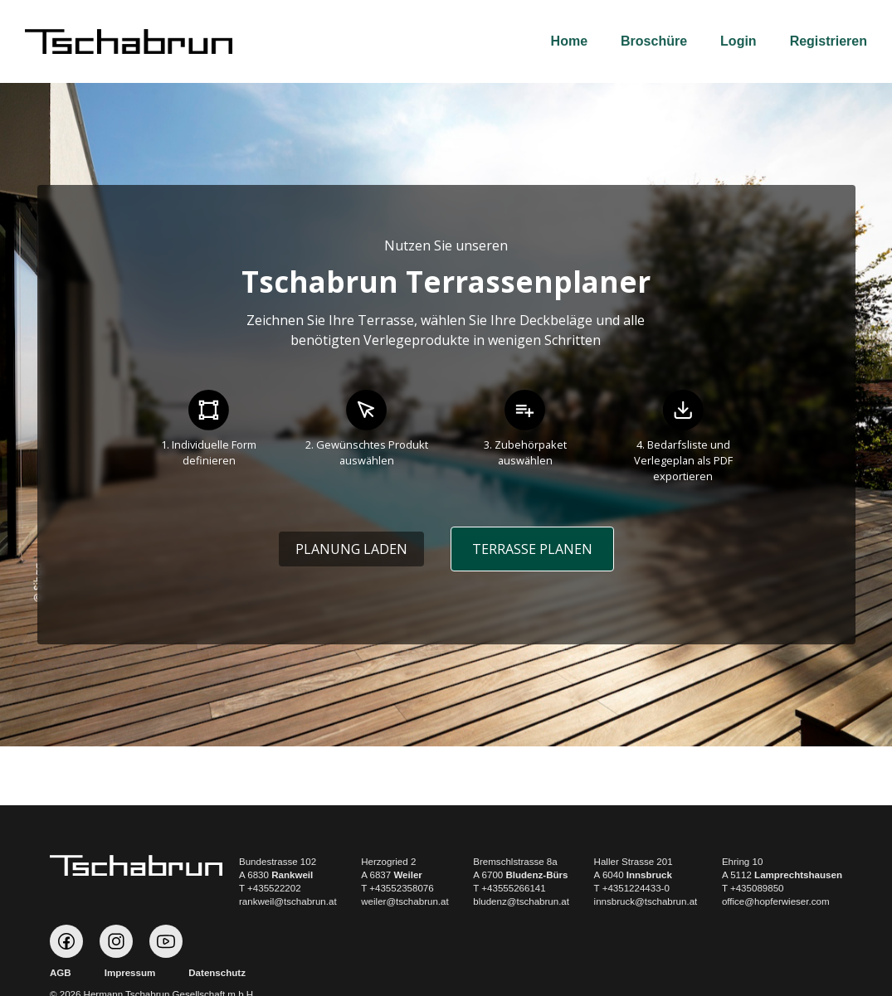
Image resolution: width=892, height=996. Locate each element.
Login (738, 41)
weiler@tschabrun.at (404, 901)
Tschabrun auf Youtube (166, 941)
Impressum (130, 973)
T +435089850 (753, 888)
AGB (60, 973)
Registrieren (828, 41)
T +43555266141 (509, 888)
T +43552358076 (397, 888)
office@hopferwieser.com (776, 901)
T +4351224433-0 (632, 888)
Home (569, 41)
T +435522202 (270, 888)
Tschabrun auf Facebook (66, 941)
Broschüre (654, 41)
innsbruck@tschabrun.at (646, 901)
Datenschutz (217, 973)
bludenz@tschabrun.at (521, 901)
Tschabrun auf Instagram (116, 941)
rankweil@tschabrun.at (288, 901)
